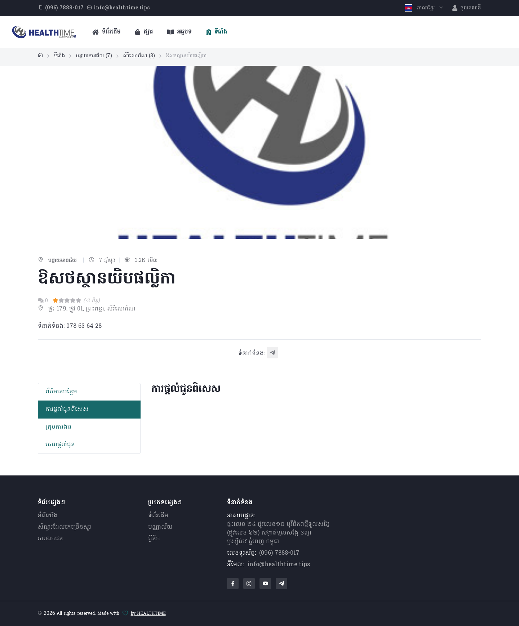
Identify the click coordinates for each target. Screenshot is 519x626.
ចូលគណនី (466, 8)
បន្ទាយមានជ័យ (94, 56)
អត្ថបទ (179, 32)
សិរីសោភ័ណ (139, 56)
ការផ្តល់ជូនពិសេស (67, 409)
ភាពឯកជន (50, 539)
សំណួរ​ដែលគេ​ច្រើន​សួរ (64, 527)
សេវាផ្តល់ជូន (60, 445)
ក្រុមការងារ (58, 427)
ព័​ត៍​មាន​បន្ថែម (61, 392)
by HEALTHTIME (148, 614)
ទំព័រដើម (106, 32)
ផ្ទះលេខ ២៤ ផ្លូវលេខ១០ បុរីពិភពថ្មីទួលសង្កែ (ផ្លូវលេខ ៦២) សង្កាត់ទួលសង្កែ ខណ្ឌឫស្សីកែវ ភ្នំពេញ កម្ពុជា (278, 533)
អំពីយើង (48, 515)
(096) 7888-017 (279, 553)
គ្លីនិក (154, 539)
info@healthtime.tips (278, 564)
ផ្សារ (144, 32)
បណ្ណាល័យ (160, 527)
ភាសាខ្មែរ (420, 8)
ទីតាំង (216, 32)
